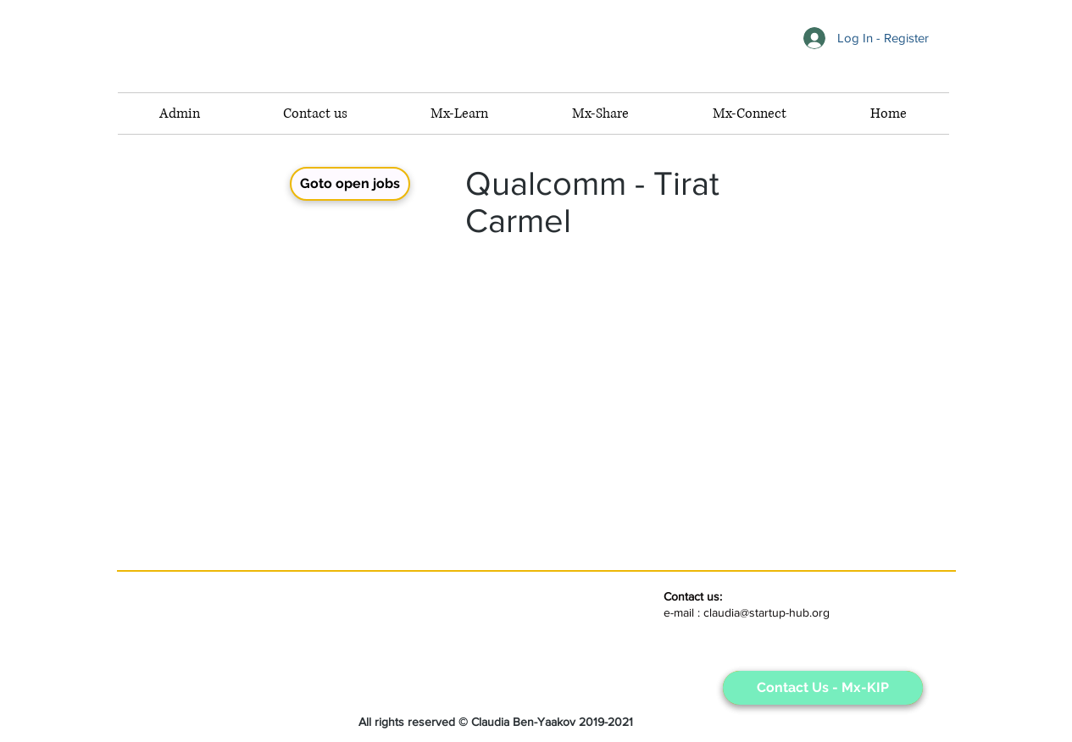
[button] (750, 113)
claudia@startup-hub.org (766, 612)
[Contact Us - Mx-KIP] (823, 688)
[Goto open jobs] (350, 184)
